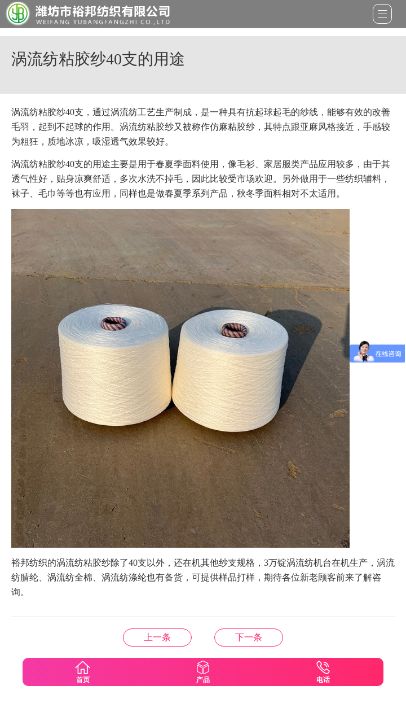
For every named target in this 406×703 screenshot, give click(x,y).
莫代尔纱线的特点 (248, 637)
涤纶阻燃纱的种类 (157, 637)
